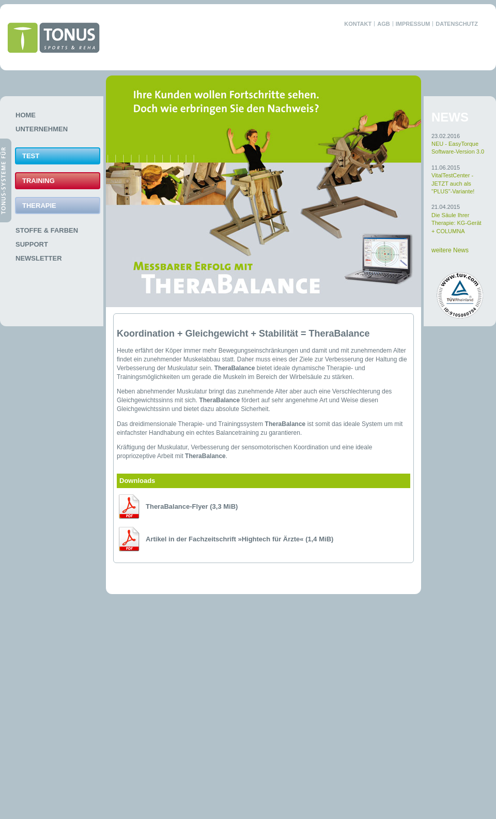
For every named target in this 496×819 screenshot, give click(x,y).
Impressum (413, 23)
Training (38, 181)
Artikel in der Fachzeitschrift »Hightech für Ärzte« (239, 539)
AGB (383, 23)
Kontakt (357, 23)
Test (30, 156)
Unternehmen (42, 129)
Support (32, 244)
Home (26, 115)
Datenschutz (457, 23)
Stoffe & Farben (47, 230)
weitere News (450, 250)
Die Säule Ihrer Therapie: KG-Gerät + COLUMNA (456, 223)
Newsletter (39, 258)
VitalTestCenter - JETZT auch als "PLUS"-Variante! (452, 183)
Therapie (39, 205)
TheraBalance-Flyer (192, 506)
